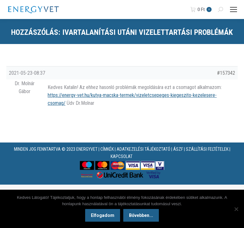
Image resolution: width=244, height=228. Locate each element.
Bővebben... (141, 215)
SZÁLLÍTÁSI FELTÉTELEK (207, 149)
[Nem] (236, 209)
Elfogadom (102, 215)
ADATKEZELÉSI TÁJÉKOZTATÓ (143, 149)
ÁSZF (178, 149)
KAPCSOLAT (121, 156)
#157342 (226, 73)
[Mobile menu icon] (233, 9)
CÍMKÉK (107, 149)
